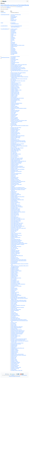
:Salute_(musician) (14, 197)
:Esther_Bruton (14, 115)
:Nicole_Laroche (14, 360)
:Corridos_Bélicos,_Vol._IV (15, 100)
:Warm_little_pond (14, 234)
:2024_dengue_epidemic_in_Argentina (17, 244)
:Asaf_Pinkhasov (14, 262)
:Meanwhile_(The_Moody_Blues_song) (17, 348)
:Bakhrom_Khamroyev (15, 269)
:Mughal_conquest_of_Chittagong (17, 166)
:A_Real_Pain (13, 79)
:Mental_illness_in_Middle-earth (16, 162)
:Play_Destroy (13, 369)
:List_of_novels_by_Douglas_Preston (17, 342)
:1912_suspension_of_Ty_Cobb (16, 65)
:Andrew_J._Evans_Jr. (14, 85)
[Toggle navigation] (27, 1)
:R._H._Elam (13, 185)
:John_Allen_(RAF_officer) (15, 148)
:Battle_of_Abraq (14, 271)
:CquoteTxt (13, 49)
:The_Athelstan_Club (14, 212)
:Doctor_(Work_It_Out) (15, 294)
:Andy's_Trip (13, 256)
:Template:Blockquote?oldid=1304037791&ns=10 (16, 26)
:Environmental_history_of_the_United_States (18, 301)
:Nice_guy (13, 61)
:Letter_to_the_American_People (16, 159)
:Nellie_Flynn (13, 358)
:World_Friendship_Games (15, 237)
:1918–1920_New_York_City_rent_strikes (18, 67)
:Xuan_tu (13, 238)
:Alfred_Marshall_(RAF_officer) (16, 84)
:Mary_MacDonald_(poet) (15, 160)
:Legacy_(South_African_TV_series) (17, 158)
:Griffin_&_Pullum (14, 131)
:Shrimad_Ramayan (14, 201)
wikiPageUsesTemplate (5, 14)
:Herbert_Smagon (14, 313)
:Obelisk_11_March (14, 361)
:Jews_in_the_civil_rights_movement (17, 147)
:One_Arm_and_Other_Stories (16, 173)
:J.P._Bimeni (13, 323)
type (2, 22)
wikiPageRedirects (4, 28)
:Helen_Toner (13, 138)
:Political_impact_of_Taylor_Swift (16, 370)
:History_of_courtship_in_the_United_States (18, 141)
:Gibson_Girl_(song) (14, 128)
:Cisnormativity (14, 97)
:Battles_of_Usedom (14, 272)
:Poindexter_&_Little (14, 177)
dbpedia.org (9, 7)
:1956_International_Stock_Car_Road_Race (18, 68)
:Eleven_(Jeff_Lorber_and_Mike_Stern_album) (18, 300)
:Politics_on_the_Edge (15, 179)
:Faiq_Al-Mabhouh (14, 118)
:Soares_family (14, 203)
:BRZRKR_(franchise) (14, 267)
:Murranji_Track (14, 356)
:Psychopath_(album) (15, 183)
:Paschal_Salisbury (14, 366)
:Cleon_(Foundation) (14, 285)
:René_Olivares (14, 191)
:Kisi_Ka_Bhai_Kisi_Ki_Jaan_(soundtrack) (17, 330)
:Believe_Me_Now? (14, 274)
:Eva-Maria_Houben (14, 59)
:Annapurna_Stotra (14, 257)
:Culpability (13, 57)
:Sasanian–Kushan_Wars (15, 198)
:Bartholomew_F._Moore (15, 87)
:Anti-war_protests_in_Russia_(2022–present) (18, 259)
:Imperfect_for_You (14, 317)
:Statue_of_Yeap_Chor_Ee (15, 204)
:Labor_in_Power (14, 336)
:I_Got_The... (13, 316)
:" (11, 41)
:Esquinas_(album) (14, 114)
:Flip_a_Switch (13, 303)
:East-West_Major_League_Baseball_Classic (18, 297)
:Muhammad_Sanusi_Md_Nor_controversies (18, 355)
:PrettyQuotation (14, 53)
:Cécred (12, 287)
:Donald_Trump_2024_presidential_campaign (18, 108)
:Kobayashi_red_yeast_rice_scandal (17, 332)
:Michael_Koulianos (14, 352)
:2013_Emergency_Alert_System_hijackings (18, 72)
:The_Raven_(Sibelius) (15, 222)
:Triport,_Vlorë (13, 231)
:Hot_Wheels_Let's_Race (15, 315)
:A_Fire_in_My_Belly (14, 248)
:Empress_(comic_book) (15, 110)
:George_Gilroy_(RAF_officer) (16, 127)
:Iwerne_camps (14, 322)
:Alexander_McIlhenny (15, 251)
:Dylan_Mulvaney (14, 296)
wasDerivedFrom (4, 25)
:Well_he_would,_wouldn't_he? (16, 235)
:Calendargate (13, 279)
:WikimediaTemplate (15, 23)
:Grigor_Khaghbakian (15, 310)
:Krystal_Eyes (13, 151)
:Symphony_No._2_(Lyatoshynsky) (17, 206)
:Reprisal (13, 63)
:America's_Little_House (15, 253)
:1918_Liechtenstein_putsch (16, 66)
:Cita (12, 47)
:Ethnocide (13, 58)
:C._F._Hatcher (13, 278)
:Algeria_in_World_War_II (15, 252)
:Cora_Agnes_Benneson (15, 99)
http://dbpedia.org (19, 6)
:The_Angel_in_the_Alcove (15, 210)
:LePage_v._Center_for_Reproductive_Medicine (19, 338)
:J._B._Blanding (14, 146)
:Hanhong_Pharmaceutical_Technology (17, 135)
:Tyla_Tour (13, 232)
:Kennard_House (14, 328)
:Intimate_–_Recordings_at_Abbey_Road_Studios (19, 145)
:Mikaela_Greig (14, 353)
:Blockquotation (14, 44)
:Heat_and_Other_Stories (15, 137)
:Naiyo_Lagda (13, 357)
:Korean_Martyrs (14, 334)
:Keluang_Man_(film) (14, 150)
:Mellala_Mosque (14, 349)
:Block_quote (13, 35)
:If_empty (13, 15)
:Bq (12, 36)
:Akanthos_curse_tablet (15, 250)
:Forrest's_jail (13, 123)
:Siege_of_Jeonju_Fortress (15, 202)
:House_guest (13, 142)
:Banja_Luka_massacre (15, 86)
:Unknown (13, 22)
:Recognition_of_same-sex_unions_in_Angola (18, 188)
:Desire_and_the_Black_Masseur (16, 103)
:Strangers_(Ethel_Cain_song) (16, 205)
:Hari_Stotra (13, 312)
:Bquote (12, 37)
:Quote (12, 39)
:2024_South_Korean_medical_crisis (17, 242)
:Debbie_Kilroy (14, 293)
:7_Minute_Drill (14, 247)
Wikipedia (12, 375)
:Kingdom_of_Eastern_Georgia (16, 329)
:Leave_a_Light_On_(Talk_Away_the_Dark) (18, 339)
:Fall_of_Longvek (14, 302)
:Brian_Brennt (13, 276)
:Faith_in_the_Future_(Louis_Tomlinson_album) (19, 120)
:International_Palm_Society (16, 144)
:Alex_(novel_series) (14, 83)
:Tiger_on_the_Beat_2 (15, 229)
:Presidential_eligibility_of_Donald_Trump (18, 181)
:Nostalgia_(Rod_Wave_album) (16, 171)
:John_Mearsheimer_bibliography (17, 326)
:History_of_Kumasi (14, 314)
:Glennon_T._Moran (14, 130)
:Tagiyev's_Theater (14, 207)
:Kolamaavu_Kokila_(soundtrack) (16, 333)
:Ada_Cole (13, 81)
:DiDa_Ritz (13, 105)
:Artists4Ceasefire (14, 261)
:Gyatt (12, 311)
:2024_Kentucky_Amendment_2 (16, 240)
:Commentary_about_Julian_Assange (17, 98)
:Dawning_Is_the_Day (15, 292)
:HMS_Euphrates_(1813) (15, 132)
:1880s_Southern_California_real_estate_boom (19, 64)
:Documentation (14, 16)
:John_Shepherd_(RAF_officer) (16, 327)
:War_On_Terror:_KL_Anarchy (16, 233)
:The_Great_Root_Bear (15, 214)
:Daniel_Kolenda (14, 288)
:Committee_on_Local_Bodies (16, 286)
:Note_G (13, 172)
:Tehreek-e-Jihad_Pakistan (15, 208)
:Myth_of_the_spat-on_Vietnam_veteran (18, 167)
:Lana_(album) (13, 337)
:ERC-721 (13, 109)
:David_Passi (13, 102)
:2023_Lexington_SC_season (16, 73)
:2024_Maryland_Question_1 (16, 241)
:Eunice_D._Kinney (14, 117)
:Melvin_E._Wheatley (14, 350)
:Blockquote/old (14, 46)
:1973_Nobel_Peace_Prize (15, 239)
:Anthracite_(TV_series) (15, 258)
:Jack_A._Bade (13, 324)
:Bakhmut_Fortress (14, 268)
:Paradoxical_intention (15, 62)
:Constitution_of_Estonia (15, 56)
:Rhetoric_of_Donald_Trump (16, 194)
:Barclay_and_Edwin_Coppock (16, 270)
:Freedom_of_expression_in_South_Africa (18, 305)
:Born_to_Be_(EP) (14, 96)
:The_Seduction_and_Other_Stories (17, 223)
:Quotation (13, 38)
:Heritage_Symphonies (15, 139)
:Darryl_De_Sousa (14, 289)
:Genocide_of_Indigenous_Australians (17, 307)
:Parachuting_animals (15, 365)
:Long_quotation (14, 52)
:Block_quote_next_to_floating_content (17, 45)
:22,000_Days (13, 245)
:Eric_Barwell (13, 112)
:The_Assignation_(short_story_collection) (18, 211)
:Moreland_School (14, 165)
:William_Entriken (14, 236)
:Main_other (13, 20)
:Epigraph (13, 42)
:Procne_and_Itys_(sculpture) (16, 182)
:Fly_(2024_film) (14, 304)
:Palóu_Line (13, 175)
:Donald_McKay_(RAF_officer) (16, 295)
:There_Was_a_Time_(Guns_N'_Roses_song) (18, 228)
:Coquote (13, 48)
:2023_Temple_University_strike (16, 75)
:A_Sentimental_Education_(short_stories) (18, 80)
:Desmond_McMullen (15, 104)
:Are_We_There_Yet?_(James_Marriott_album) (18, 260)
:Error (12, 18)
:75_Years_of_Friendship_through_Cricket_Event (19, 78)
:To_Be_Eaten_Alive (14, 230)
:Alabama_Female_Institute (16, 82)
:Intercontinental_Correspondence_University (18, 319)
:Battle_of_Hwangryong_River (16, 89)
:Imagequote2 (13, 51)
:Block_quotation (14, 28)
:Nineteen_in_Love (14, 170)
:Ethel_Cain (13, 116)
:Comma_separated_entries (16, 14)
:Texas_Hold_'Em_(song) (15, 209)
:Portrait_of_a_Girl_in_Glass (16, 180)
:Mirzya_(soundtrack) (15, 164)
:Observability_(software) (15, 362)
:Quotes (12, 40)
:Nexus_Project (14, 359)
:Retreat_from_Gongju (15, 193)
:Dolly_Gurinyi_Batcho (15, 107)
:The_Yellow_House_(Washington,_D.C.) (17, 226)
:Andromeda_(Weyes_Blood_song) (17, 255)
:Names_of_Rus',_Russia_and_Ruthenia (17, 169)
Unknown (7, 6)
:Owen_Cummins (14, 364)
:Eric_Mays (13, 113)
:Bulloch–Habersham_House (16, 277)
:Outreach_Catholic (14, 174)
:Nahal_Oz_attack (14, 168)
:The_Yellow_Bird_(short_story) (16, 225)
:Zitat (12, 34)
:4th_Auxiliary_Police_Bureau (16, 246)
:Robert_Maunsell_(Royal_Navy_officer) (17, 196)
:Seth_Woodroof (14, 200)
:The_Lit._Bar (13, 215)
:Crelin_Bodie (13, 101)
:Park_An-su (13, 176)
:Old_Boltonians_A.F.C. (15, 363)
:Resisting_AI (13, 192)
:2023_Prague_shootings (15, 74)
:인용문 (12, 54)
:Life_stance (13, 60)
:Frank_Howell (13, 124)
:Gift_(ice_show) (14, 308)
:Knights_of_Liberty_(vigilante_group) (17, 331)
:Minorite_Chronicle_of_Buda (16, 163)
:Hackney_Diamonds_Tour (15, 133)
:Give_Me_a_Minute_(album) (16, 309)
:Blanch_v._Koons (14, 95)
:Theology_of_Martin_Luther (16, 227)
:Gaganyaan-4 (13, 306)
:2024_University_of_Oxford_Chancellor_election (19, 243)
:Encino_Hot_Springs (15, 111)
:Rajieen (13, 186)
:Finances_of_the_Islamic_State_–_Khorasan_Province (16, 122)
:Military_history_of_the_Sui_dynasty (17, 354)
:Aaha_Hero (13, 249)
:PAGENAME (13, 17)
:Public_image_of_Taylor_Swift (16, 184)
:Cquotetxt (13, 50)
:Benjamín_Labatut (14, 275)
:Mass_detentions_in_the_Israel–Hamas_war (18, 161)
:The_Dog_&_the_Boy (15, 213)
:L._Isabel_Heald (14, 152)
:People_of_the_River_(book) (16, 367)
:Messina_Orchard (14, 351)
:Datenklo (13, 291)
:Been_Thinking (14, 273)
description (3, 12)
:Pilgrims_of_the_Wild (15, 368)
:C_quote (13, 43)
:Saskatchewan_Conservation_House (17, 199)
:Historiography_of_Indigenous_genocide (18, 140)
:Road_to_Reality (14, 195)
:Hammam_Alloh (14, 134)
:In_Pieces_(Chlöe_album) (15, 318)
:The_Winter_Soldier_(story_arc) (16, 224)
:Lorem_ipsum (14, 19)
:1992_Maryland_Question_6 (16, 69)
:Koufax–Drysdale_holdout (15, 335)
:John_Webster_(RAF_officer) (16, 149)
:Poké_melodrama (14, 178)
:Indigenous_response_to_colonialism (17, 143)
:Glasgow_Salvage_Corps (15, 129)
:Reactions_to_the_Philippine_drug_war (17, 187)
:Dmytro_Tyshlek (14, 106)
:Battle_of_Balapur (14, 88)
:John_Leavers (13, 325)
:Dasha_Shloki (13, 290)
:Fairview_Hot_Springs (15, 119)
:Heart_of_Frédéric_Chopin (15, 136)
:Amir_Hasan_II (14, 254)
